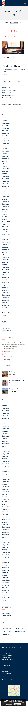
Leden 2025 (5, 138)
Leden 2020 (5, 254)
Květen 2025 (5, 128)
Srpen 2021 (5, 219)
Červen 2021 (5, 224)
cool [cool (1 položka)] (10, 628)
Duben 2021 (5, 229)
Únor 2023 (4, 189)
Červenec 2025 (6, 123)
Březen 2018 (5, 305)
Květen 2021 (5, 227)
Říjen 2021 (5, 216)
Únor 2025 (4, 136)
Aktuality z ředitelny (7, 655)
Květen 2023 (5, 181)
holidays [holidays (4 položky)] (11, 631)
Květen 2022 (5, 206)
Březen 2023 (5, 186)
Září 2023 (4, 173)
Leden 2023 (5, 191)
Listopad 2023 (5, 168)
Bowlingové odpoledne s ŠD (9, 95)
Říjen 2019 (5, 262)
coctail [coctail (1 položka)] (8, 628)
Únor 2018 (4, 307)
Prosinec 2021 (5, 214)
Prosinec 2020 (5, 234)
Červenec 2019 (6, 267)
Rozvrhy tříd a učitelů (7, 659)
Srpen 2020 (5, 239)
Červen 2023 (5, 179)
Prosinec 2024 (5, 141)
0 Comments (19, 36)
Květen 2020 (5, 247)
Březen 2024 (5, 158)
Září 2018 (4, 290)
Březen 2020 (5, 249)
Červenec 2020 (6, 242)
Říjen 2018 (5, 287)
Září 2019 (4, 264)
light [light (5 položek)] (16, 631)
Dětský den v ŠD (6, 92)
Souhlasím (17, 704)
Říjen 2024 (5, 146)
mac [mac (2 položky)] (19, 631)
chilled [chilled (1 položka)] (6, 628)
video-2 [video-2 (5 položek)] (4, 634)
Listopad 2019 (5, 259)
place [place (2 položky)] (21, 631)
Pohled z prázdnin (6, 87)
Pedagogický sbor (6, 657)
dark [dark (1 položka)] (12, 628)
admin (11, 36)
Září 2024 (4, 148)
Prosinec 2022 (5, 194)
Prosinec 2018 (5, 282)
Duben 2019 (5, 275)
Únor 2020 (4, 252)
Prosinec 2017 (5, 312)
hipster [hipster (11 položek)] (5, 631)
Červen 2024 (5, 151)
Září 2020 (4, 237)
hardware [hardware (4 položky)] (20, 628)
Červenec (13, 383)
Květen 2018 (5, 300)
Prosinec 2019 (5, 257)
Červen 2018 (5, 297)
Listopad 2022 (5, 196)
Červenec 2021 (6, 221)
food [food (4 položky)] (15, 628)
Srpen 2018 (5, 292)
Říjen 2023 (5, 171)
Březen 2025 (5, 133)
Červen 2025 (5, 125)
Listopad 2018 (5, 285)
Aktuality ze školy (6, 330)
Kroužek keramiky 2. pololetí (9, 90)
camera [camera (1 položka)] (3, 628)
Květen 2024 (5, 153)
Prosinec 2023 (5, 166)
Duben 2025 (5, 131)
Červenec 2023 (6, 176)
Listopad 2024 (5, 143)
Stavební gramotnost (7, 97)
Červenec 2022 (6, 201)
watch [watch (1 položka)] (9, 634)
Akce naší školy (6, 328)
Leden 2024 (5, 163)
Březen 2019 (5, 277)
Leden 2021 (5, 232)
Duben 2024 (5, 156)
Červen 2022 (5, 204)
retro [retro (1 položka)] (24, 631)
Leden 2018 (5, 310)
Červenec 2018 (6, 295)
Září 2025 (4, 120)
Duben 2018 (5, 302)
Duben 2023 (5, 184)
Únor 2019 (4, 280)
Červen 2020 (5, 244)
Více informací (9, 704)
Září (14, 31)
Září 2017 (4, 315)
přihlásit (4, 71)
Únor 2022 (4, 211)
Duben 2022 (5, 209)
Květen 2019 (5, 272)
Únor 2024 (4, 161)
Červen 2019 (5, 270)
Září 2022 (4, 199)
